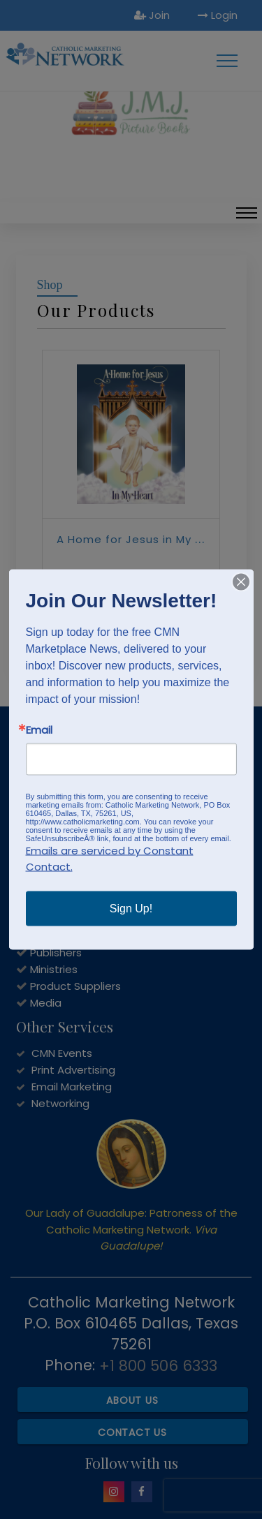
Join (152, 15)
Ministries (54, 969)
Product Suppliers (75, 986)
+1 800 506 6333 (158, 1366)
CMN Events (61, 1053)
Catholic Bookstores (83, 935)
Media (45, 1002)
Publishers (56, 952)
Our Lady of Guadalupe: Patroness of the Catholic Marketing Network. (131, 1229)
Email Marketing (71, 1086)
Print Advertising (73, 1069)
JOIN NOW (42, 854)
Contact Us (132, 1432)
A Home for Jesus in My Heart (142, 539)
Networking (60, 1103)
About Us (132, 1400)
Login (218, 15)
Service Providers (74, 919)
